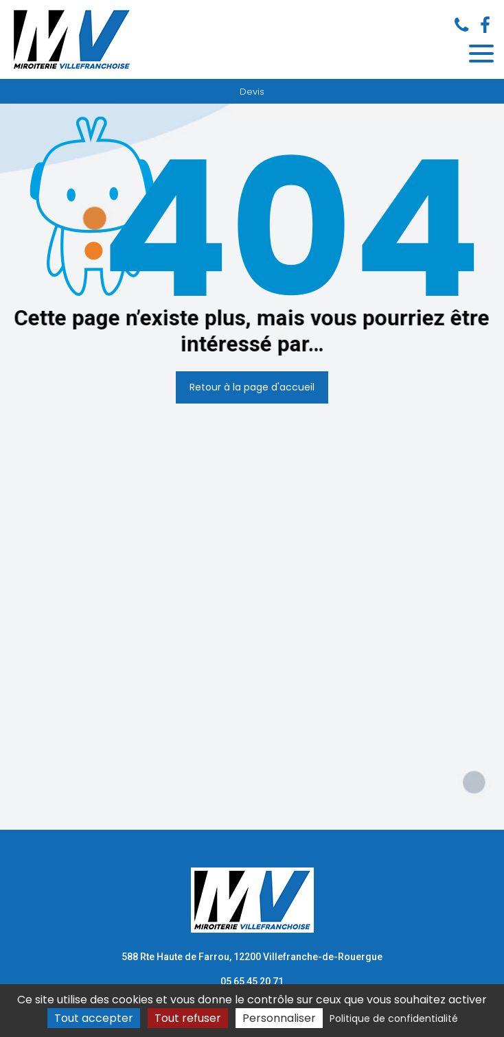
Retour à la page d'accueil (252, 387)
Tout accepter (93, 1018)
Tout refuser (187, 1018)
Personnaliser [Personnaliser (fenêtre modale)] (279, 1018)
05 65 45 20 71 (252, 981)
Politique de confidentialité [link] (394, 1018)
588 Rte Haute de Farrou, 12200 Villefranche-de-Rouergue (252, 956)
